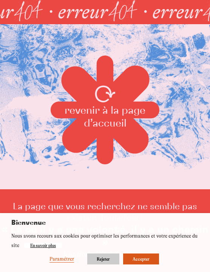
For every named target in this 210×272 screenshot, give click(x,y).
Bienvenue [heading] (28, 222)
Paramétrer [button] (61, 259)
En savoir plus (43, 245)
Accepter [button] (141, 259)
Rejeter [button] (103, 259)
